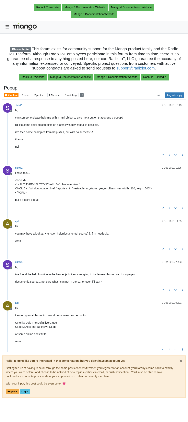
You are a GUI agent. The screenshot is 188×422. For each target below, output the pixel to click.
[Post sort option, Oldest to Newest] (159, 95)
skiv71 (18, 105)
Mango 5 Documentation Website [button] (94, 14)
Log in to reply (174, 95)
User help (11, 95)
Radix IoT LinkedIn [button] (154, 77)
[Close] (180, 361)
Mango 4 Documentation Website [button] (131, 7)
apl (17, 221)
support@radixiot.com (135, 68)
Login (24, 391)
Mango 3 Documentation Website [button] (85, 7)
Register (12, 391)
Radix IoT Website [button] (47, 7)
